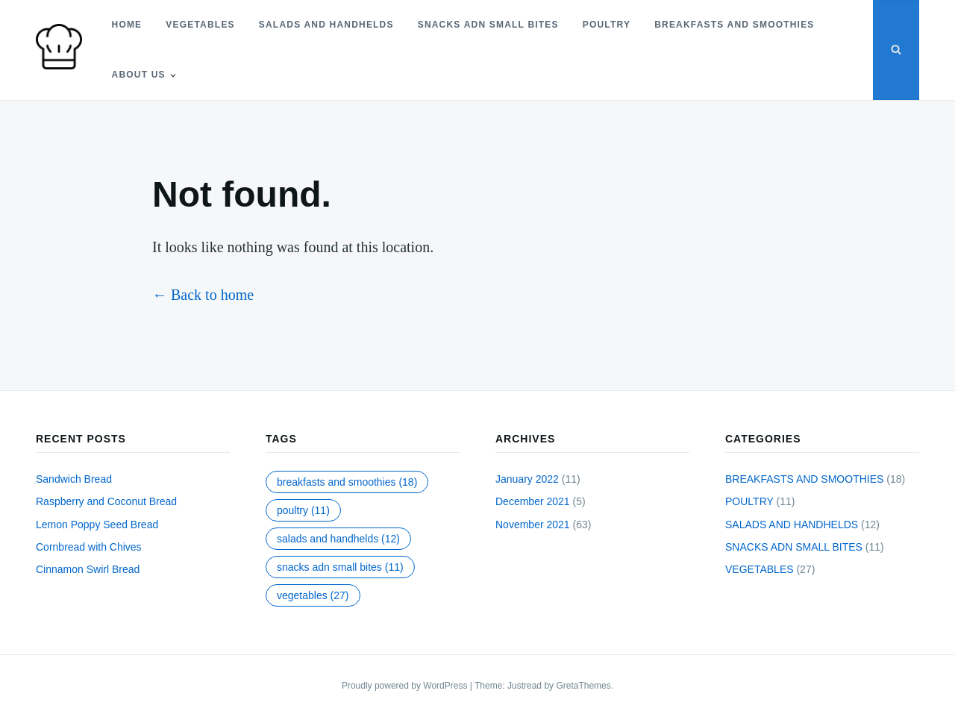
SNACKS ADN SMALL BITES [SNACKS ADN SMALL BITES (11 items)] (340, 567)
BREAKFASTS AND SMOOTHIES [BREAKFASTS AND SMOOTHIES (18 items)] (347, 482)
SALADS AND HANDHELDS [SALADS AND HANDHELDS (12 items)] (338, 539)
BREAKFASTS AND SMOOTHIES (734, 24)
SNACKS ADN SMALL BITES (487, 24)
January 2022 (527, 479)
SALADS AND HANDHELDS (326, 24)
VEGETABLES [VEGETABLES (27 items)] (313, 595)
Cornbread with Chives (89, 547)
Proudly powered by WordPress (406, 685)
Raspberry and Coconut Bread (106, 501)
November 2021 (532, 524)
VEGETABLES (200, 24)
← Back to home (203, 295)
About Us (138, 74)
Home (126, 24)
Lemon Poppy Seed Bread (97, 524)
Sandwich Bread (74, 479)
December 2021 (532, 501)
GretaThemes (583, 685)
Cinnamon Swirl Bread (88, 569)
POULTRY (606, 24)
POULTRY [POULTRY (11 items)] (303, 510)
